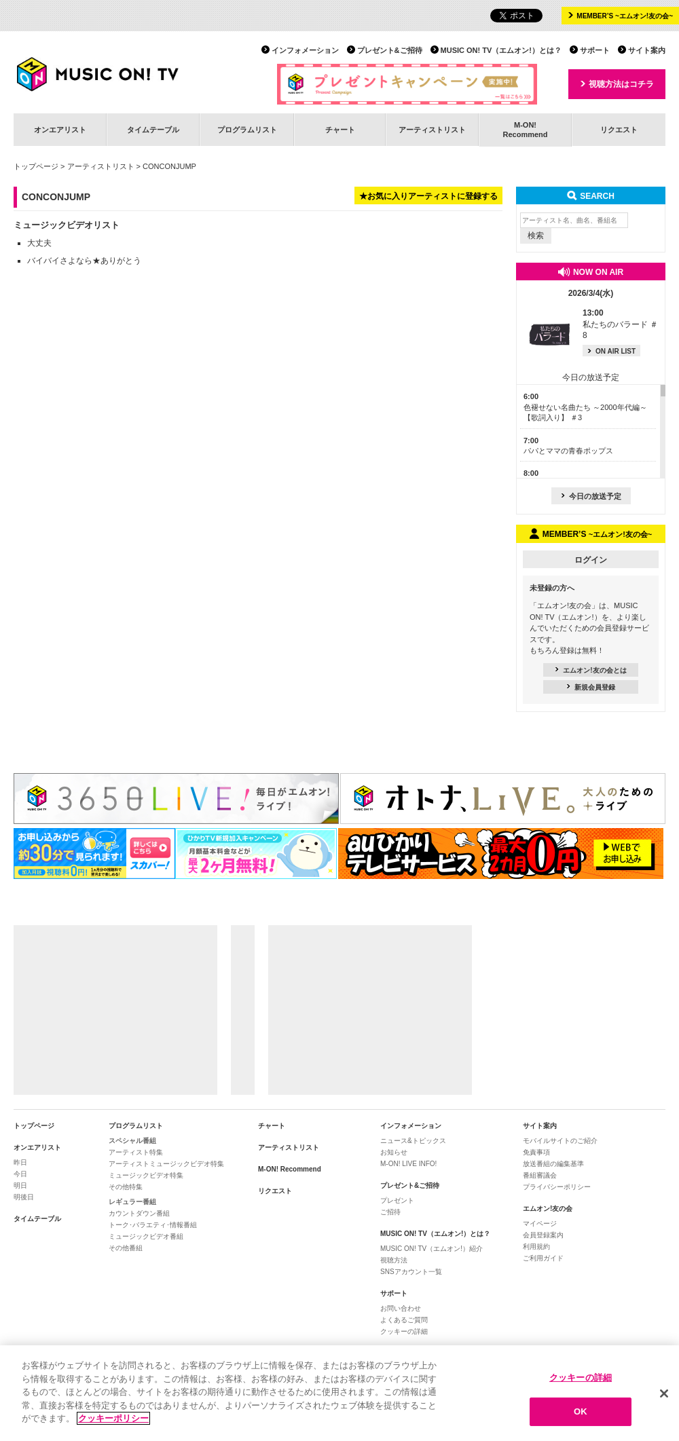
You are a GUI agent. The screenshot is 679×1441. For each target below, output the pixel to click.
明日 (20, 1185)
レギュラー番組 (132, 1201)
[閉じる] (664, 1396)
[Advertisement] (115, 1010)
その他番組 (126, 1248)
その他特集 (126, 1187)
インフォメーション (305, 50)
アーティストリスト (432, 130)
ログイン (590, 560)
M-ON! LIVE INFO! (408, 1163)
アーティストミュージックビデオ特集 (166, 1163)
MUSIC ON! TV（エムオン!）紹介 (431, 1248)
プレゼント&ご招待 (389, 50)
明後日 (24, 1197)
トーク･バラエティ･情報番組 (153, 1225)
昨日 (20, 1162)
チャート (340, 130)
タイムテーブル (153, 130)
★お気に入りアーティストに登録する (428, 196)
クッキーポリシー (113, 1422)
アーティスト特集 (136, 1152)
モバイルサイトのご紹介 (560, 1140)
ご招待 (390, 1212)
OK (580, 1415)
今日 (20, 1174)
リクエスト (619, 130)
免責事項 (536, 1152)
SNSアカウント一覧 (411, 1271)
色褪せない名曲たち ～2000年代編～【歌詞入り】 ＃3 (585, 407)
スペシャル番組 (132, 1140)
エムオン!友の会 (547, 1208)
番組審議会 (540, 1175)
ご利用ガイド (543, 1258)
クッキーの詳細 (404, 1331)
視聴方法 (393, 1260)
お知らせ (393, 1152)
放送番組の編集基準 (553, 1163)
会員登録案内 (543, 1235)
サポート (595, 50)
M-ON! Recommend (289, 1169)
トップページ (36, 166)
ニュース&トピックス (413, 1140)
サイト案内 (646, 50)
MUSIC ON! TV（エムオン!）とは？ (501, 50)
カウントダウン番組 (139, 1213)
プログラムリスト (247, 130)
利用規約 (536, 1246)
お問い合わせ (400, 1308)
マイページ (540, 1223)
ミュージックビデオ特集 (146, 1175)
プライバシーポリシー (557, 1187)
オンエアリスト (60, 130)
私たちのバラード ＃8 (620, 324)
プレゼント (397, 1200)
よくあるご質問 (404, 1320)
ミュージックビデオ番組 (146, 1236)
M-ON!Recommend (524, 129)
